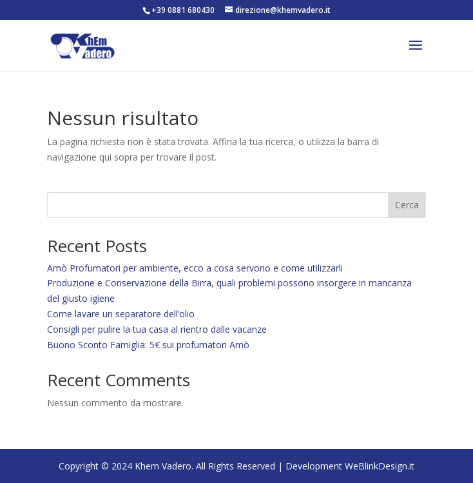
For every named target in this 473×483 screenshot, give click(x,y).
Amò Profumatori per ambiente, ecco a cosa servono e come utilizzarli (195, 268)
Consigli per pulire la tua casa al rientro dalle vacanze (157, 329)
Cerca (407, 205)
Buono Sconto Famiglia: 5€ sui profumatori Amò (148, 345)
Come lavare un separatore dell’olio (121, 314)
